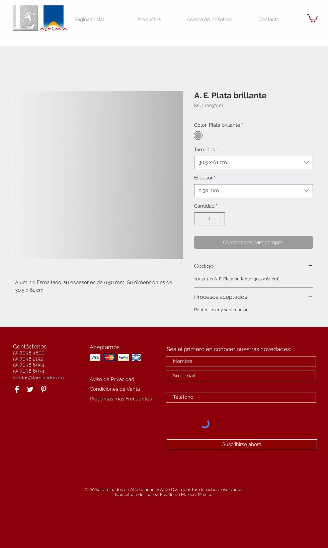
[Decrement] (199, 219)
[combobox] (253, 162)
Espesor (205, 178)
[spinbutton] (209, 219)
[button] (312, 17)
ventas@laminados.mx (39, 378)
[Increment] (219, 219)
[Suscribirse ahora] (242, 444)
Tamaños (206, 150)
